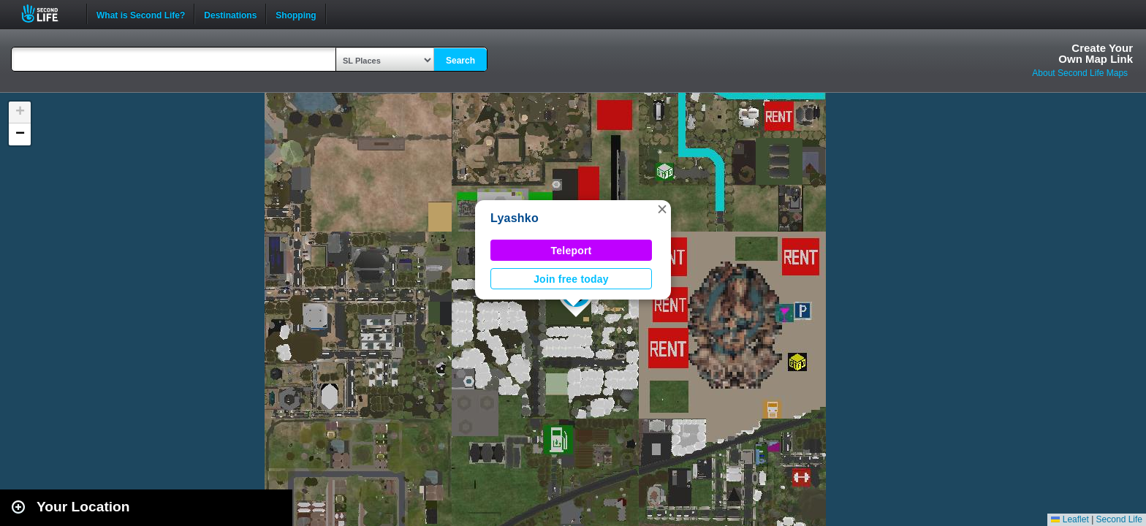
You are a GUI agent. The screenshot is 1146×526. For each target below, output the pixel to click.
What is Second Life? (140, 14)
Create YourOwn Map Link (1095, 53)
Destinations (230, 14)
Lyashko (514, 218)
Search (460, 61)
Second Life (47, 13)
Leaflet (1069, 519)
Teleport (571, 250)
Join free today (571, 279)
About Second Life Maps (1080, 73)
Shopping (296, 14)
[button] (662, 209)
